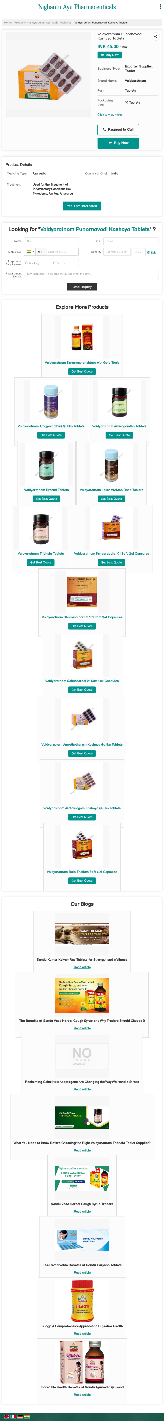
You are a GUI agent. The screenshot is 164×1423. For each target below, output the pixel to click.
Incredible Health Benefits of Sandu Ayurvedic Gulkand (82, 1387)
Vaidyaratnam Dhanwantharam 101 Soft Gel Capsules (82, 617)
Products (20, 22)
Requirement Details (14, 275)
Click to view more (109, 115)
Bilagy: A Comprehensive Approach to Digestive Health (82, 1326)
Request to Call (118, 130)
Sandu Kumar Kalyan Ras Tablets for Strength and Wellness (82, 960)
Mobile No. (15, 252)
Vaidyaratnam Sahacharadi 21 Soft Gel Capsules (82, 681)
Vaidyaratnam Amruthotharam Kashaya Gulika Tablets (82, 745)
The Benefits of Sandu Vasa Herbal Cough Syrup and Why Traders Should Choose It (82, 1021)
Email (98, 241)
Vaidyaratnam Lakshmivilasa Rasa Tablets (111, 490)
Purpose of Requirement (14, 263)
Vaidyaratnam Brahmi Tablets (46, 490)
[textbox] (139, 252)
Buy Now (110, 55)
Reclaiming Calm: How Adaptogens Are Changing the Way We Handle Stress (82, 1082)
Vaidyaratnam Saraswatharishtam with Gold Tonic (82, 363)
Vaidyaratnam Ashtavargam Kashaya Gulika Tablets (82, 808)
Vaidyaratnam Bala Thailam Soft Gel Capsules (82, 872)
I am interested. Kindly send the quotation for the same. (91, 275)
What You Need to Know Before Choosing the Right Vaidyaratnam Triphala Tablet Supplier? (82, 1143)
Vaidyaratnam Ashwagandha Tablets (119, 426)
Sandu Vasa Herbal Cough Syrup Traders (82, 1204)
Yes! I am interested (82, 206)
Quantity (96, 252)
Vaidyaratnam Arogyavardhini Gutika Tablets (51, 426)
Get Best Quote (82, 371)
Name (18, 241)
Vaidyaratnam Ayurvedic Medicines (50, 22)
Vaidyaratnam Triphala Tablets (41, 554)
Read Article (82, 967)
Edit (151, 252)
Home (8, 22)
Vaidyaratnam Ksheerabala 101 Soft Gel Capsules (111, 554)
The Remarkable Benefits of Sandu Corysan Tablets (82, 1265)
